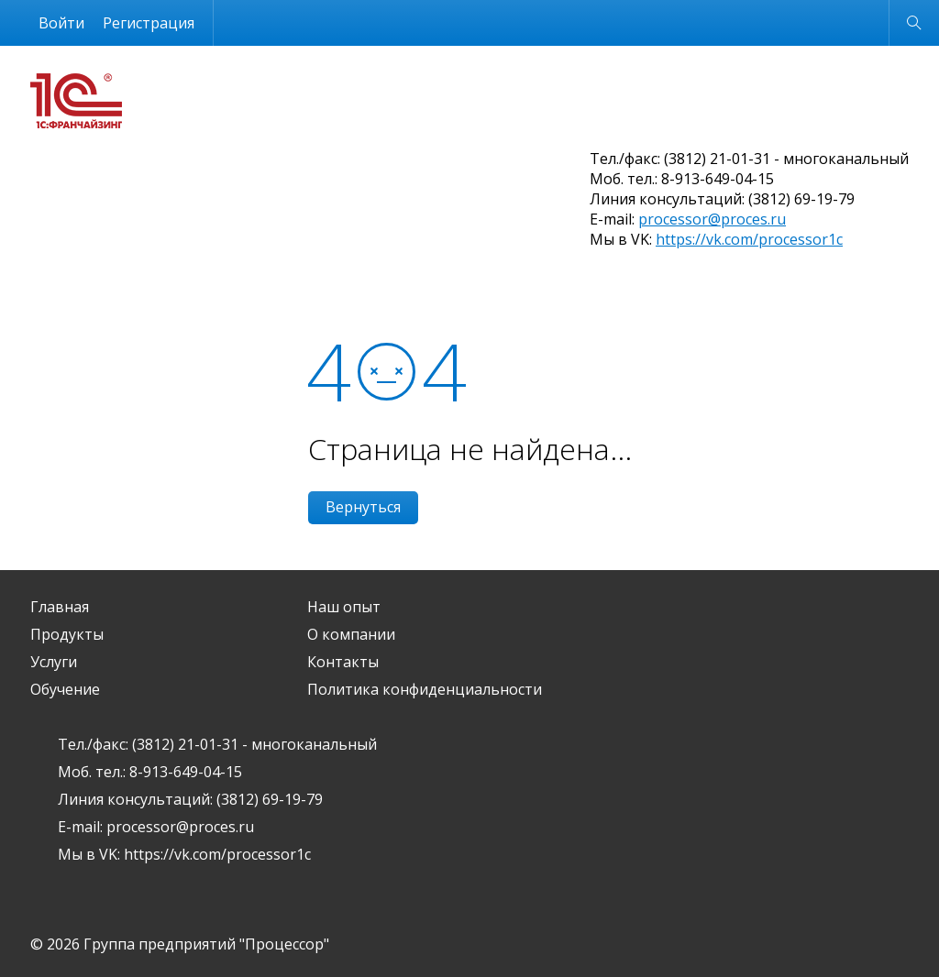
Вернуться (363, 507)
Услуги (53, 662)
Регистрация (148, 23)
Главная (59, 607)
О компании (351, 634)
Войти (61, 23)
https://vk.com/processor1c (749, 239)
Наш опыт (344, 607)
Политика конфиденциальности (424, 689)
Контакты (343, 662)
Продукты (67, 634)
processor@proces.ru (712, 219)
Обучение (65, 689)
